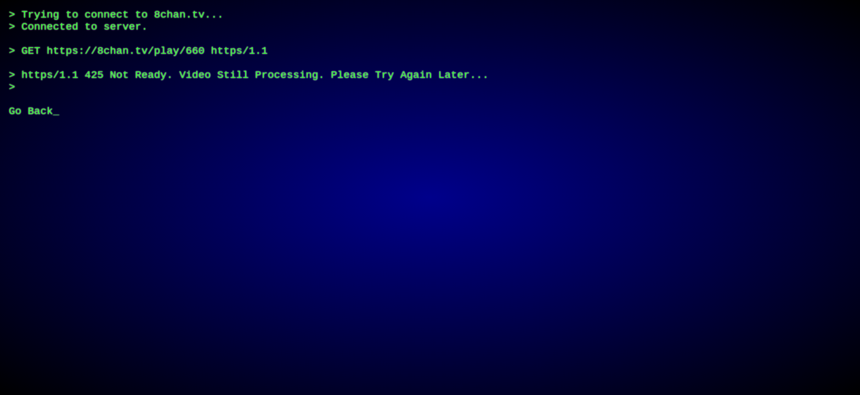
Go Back (31, 134)
